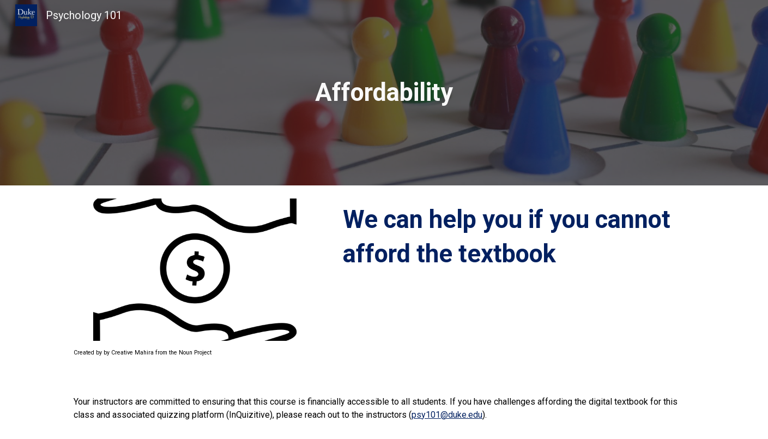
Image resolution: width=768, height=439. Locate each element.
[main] (384, 93)
